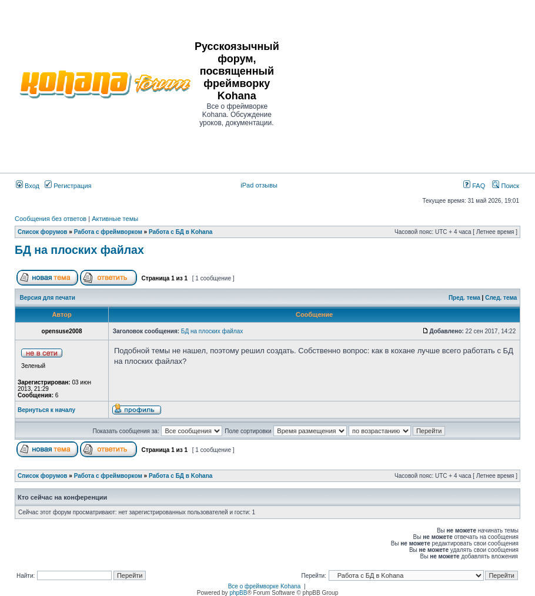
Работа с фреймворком (108, 232)
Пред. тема (464, 297)
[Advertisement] (408, 83)
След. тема (501, 297)
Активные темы (115, 218)
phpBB (238, 593)
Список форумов (43, 232)
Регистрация (68, 185)
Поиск (505, 185)
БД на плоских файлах (79, 249)
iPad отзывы (258, 185)
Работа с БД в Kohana (180, 232)
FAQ (474, 185)
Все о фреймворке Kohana (264, 586)
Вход (27, 185)
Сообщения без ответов (50, 218)
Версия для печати (47, 297)
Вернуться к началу (46, 410)
